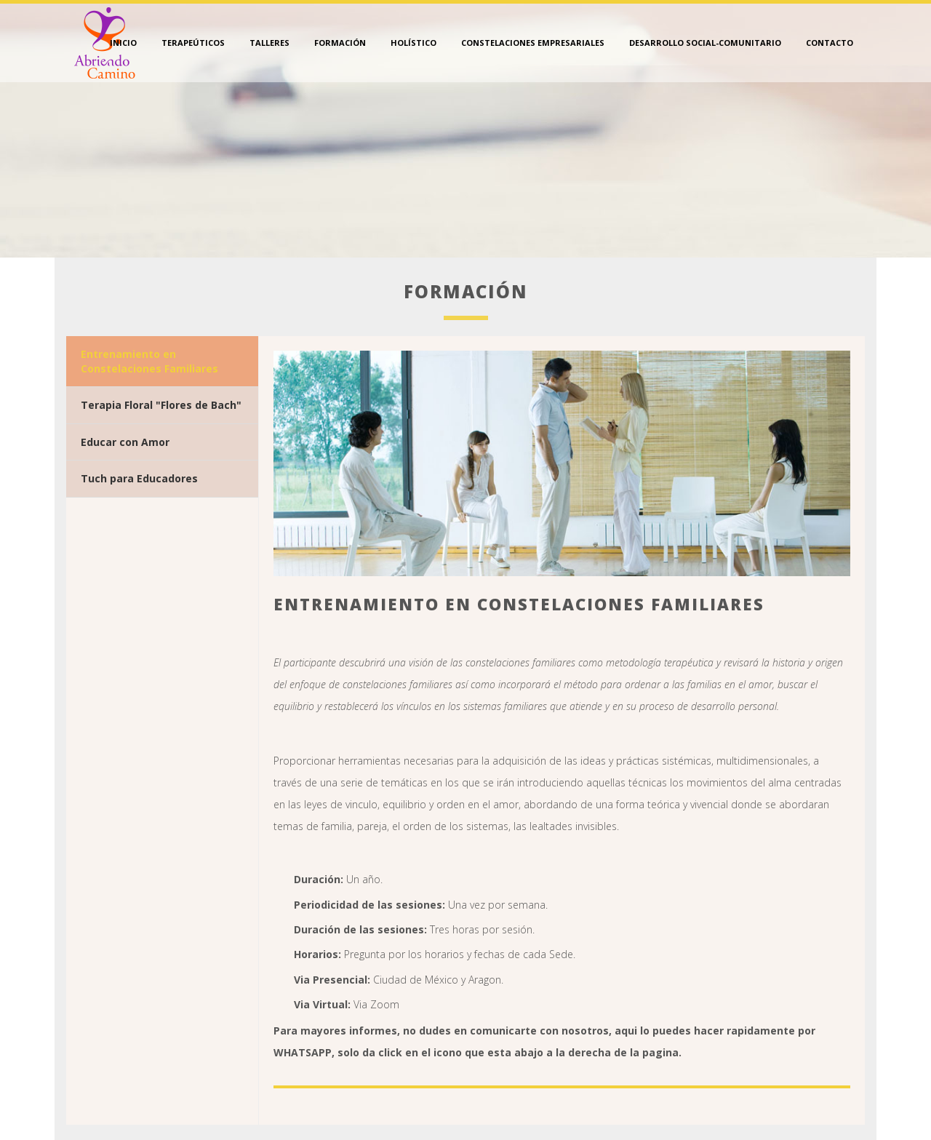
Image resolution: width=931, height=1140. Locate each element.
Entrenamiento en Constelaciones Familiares (149, 361)
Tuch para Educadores (139, 478)
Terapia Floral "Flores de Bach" (161, 405)
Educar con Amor (125, 442)
